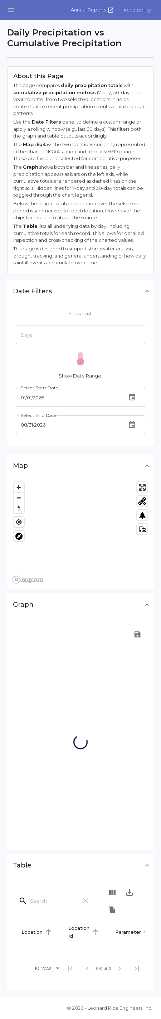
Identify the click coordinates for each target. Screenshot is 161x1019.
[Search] (52, 901)
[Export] (129, 892)
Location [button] (32, 932)
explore (19, 536)
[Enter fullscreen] (142, 487)
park (142, 515)
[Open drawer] (11, 10)
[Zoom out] (19, 497)
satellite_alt (142, 501)
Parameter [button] (128, 932)
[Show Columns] (112, 892)
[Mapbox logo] (28, 580)
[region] (80, 532)
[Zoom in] (19, 487)
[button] (137, 10)
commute (142, 529)
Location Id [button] (78, 932)
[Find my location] (19, 522)
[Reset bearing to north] (19, 508)
